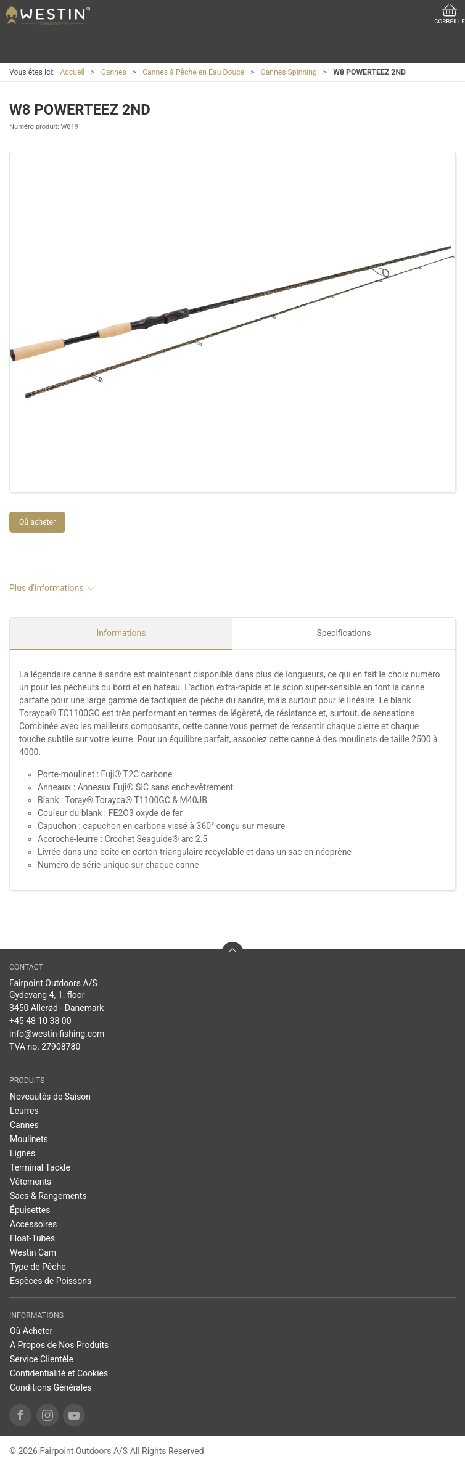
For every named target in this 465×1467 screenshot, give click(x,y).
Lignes (22, 1153)
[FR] (48, 15)
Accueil (72, 72)
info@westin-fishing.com (56, 1034)
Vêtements (30, 1182)
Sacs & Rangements (48, 1196)
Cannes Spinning (289, 72)
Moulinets (29, 1139)
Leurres (24, 1111)
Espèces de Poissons (50, 1281)
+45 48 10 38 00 (40, 1021)
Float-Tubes (32, 1238)
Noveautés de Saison (50, 1096)
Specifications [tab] (344, 633)
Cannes (113, 72)
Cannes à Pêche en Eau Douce (193, 72)
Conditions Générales (51, 1387)
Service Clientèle (41, 1359)
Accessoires (33, 1224)
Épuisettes (30, 1210)
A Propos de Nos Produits (59, 1345)
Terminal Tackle (40, 1167)
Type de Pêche (38, 1267)
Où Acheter (31, 1331)
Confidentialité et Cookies (59, 1373)
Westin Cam (33, 1252)
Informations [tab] (121, 633)
